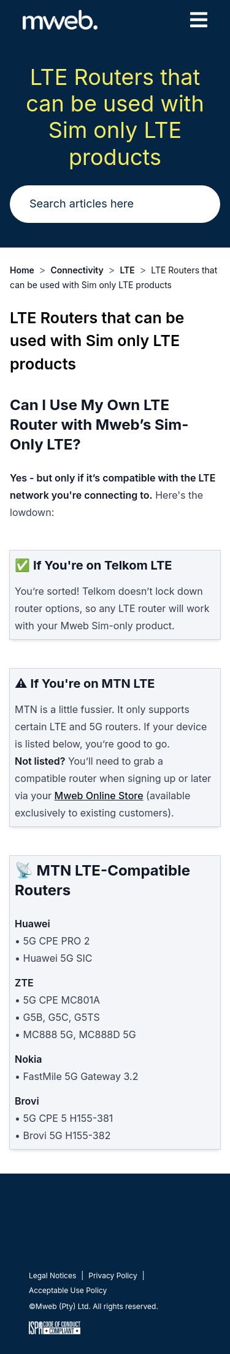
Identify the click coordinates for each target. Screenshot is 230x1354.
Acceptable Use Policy (68, 1290)
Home (22, 270)
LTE (127, 270)
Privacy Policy (112, 1275)
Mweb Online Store (99, 795)
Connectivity (76, 270)
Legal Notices (52, 1275)
